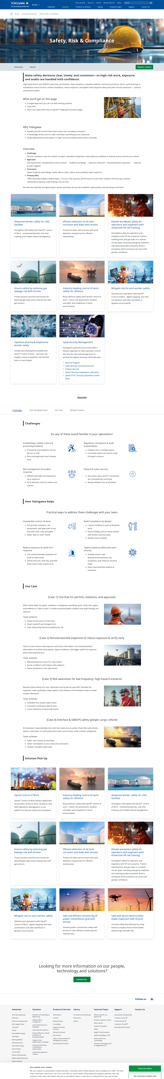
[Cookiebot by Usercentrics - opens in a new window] (15, 1074)
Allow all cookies (145, 1055)
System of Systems (100, 1026)
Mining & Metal (17, 1040)
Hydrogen (15, 1036)
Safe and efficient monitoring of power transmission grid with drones (80, 918)
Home (17, 14)
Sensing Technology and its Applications (102, 1044)
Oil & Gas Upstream (19, 1015)
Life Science (57, 1035)
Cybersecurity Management (78, 342)
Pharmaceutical (17, 1043)
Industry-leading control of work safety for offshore (81, 290)
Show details (119, 1074)
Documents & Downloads (82, 1015)
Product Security (72, 369)
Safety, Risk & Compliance (37, 1021)
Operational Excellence (40, 1030)
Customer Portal (120, 1024)
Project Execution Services (59, 1028)
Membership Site (109, 3)
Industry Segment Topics (102, 1020)
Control (55, 1018)
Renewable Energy (18, 1033)
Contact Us (145, 7)
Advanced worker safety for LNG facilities (31, 223)
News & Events (80, 3)
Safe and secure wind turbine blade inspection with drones (127, 917)
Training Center (119, 1018)
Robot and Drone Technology (100, 1039)
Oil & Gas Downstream (20, 1021)
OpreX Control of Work (26, 795)
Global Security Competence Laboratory (82, 372)
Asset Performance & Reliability (39, 1026)
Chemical (15, 1027)
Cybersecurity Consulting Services (79, 366)
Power (14, 1030)
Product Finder (119, 1021)
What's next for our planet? (100, 1016)
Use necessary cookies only (145, 1062)
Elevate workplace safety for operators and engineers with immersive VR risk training (127, 224)
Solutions (65, 7)
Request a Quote (144, 67)
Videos (75, 1021)
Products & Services (83, 7)
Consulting (56, 1024)
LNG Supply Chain (18, 1024)
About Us (91, 3)
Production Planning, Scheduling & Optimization (39, 1047)
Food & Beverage (18, 1046)
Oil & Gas (15, 1018)
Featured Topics (116, 7)
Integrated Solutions (29, 14)
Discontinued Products (61, 1043)
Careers (98, 3)
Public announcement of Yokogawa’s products (61, 1039)
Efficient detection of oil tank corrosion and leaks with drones (80, 223)
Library (100, 7)
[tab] (17, 410)
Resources (77, 1018)
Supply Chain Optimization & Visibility (40, 1041)
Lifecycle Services (59, 1032)
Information (57, 1015)
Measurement (58, 1021)
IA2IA (96, 1029)
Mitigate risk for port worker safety (130, 288)
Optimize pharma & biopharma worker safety (31, 344)
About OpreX (98, 1023)
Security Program (72, 362)
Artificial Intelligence (101, 1035)
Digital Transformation (102, 1032)
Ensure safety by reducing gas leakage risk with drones (30, 290)
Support (132, 7)
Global (119, 3)
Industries (51, 7)
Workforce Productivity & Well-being (41, 1016)
